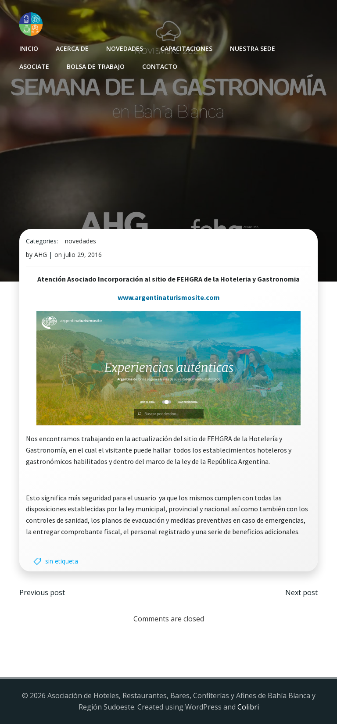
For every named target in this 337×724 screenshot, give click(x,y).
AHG (40, 254)
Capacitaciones (186, 48)
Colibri (248, 707)
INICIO (28, 48)
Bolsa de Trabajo (96, 66)
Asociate (34, 66)
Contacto (159, 66)
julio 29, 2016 (83, 254)
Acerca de (72, 48)
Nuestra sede (252, 48)
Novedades (124, 48)
